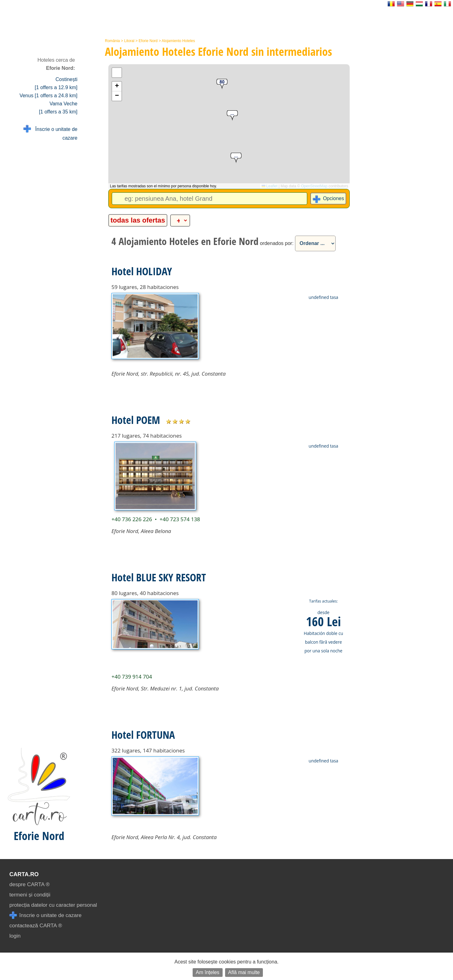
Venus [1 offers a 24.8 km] (48, 95)
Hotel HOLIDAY (141, 271)
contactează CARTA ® (35, 926)
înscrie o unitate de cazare (45, 915)
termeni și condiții (29, 895)
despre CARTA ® (29, 884)
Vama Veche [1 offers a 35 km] (58, 107)
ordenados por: (276, 243)
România (112, 41)
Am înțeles (207, 972)
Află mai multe (244, 972)
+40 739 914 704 (131, 676)
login (15, 936)
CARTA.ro (24, 874)
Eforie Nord (148, 41)
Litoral (129, 41)
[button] (232, 115)
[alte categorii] (180, 220)
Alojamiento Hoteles (178, 41)
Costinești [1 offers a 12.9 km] (56, 83)
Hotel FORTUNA (143, 735)
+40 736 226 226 (131, 519)
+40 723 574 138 (180, 519)
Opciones (333, 198)
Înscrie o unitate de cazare (50, 133)
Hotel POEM (135, 420)
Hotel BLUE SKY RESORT (158, 577)
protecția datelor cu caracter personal (53, 905)
